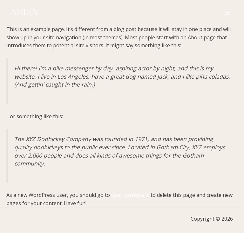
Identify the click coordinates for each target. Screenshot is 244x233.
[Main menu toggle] (227, 13)
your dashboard (130, 194)
